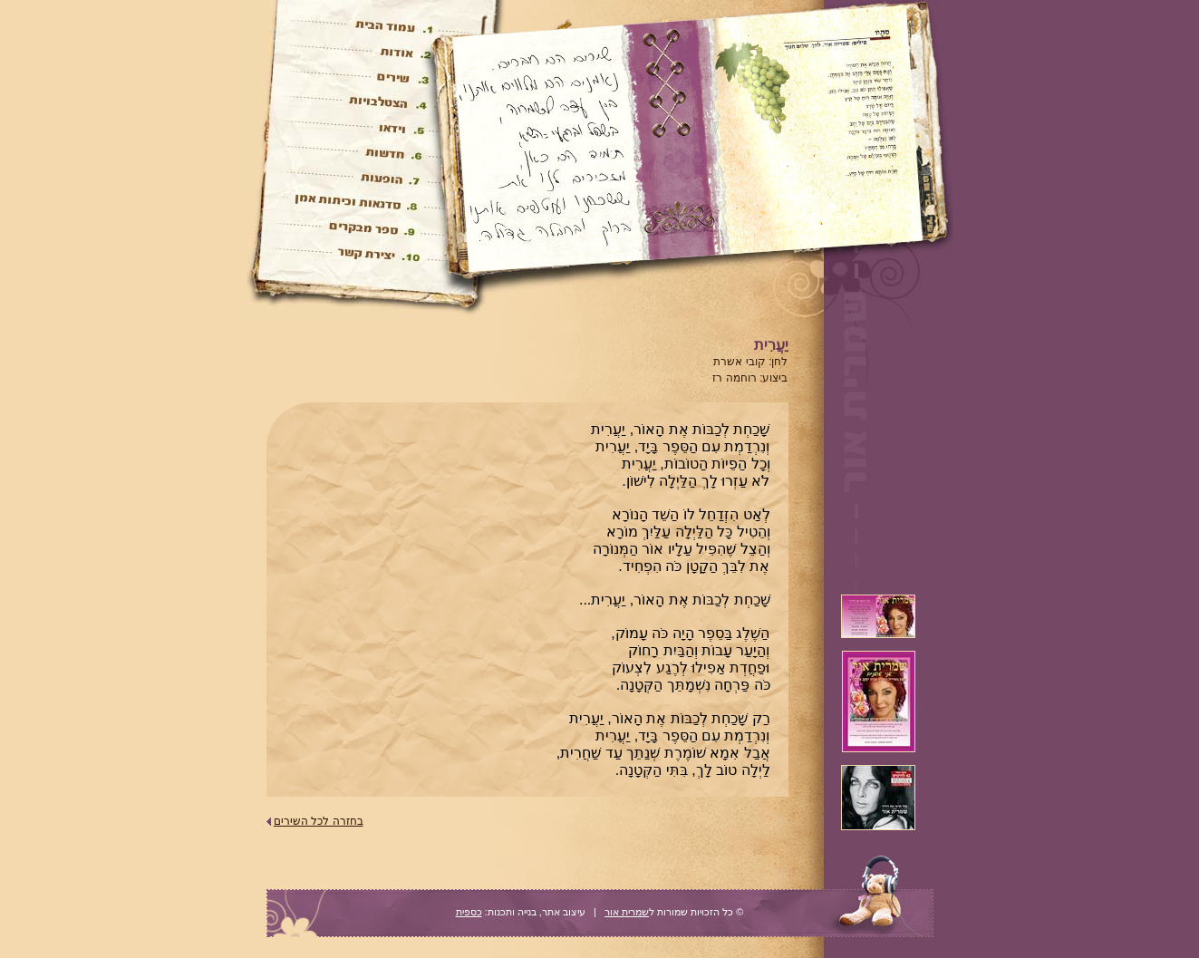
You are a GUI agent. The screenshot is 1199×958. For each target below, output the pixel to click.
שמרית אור (626, 911)
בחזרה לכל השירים (318, 821)
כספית (469, 911)
